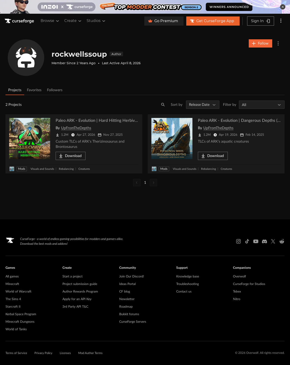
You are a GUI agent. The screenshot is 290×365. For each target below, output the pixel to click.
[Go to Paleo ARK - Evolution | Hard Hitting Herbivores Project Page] (73, 143)
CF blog (124, 291)
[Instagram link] (238, 241)
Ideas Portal (127, 284)
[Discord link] (264, 241)
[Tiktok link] (247, 241)
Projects (14, 90)
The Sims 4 (13, 299)
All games (12, 276)
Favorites (34, 90)
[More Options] (278, 43)
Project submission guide (79, 284)
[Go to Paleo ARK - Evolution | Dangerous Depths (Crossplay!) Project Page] (216, 143)
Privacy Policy (43, 353)
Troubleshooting (187, 284)
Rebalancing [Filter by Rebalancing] (66, 169)
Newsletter (127, 299)
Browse (50, 21)
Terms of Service (16, 353)
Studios (96, 21)
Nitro (236, 299)
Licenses (65, 353)
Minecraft (12, 284)
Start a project (72, 276)
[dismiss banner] (282, 7)
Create (73, 21)
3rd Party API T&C (75, 306)
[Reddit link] (282, 241)
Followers (54, 90)
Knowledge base (187, 276)
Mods (21, 169)
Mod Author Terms (90, 353)
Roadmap (126, 306)
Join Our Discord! (131, 276)
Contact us (184, 291)
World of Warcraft (18, 291)
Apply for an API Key (76, 299)
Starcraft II (13, 306)
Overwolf (239, 276)
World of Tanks (16, 329)
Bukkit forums (129, 314)
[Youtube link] (256, 241)
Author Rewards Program (80, 291)
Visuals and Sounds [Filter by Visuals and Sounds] (42, 169)
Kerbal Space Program (20, 314)
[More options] (280, 21)
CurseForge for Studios (249, 284)
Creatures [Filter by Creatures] (84, 169)
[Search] (163, 105)
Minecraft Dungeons (19, 321)
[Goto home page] (20, 21)
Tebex (237, 291)
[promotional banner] (145, 7)
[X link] (273, 241)
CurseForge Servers (132, 321)
